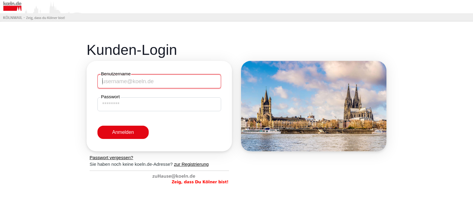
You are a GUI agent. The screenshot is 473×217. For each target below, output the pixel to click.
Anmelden (123, 132)
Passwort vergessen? (111, 157)
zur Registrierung (191, 164)
